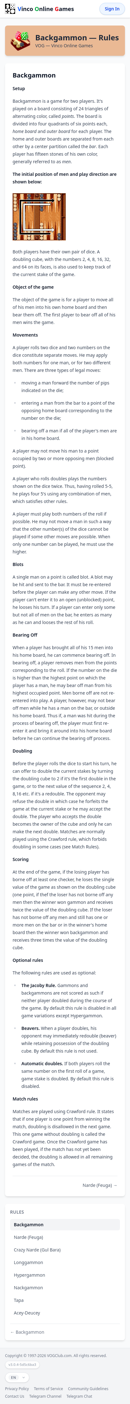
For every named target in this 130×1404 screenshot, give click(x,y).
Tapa (19, 1300)
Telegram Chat (79, 1396)
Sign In (112, 9)
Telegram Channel (45, 1396)
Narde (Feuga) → (100, 1185)
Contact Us (14, 1396)
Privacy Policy (17, 1388)
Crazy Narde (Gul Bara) (37, 1250)
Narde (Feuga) (28, 1237)
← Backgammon (27, 1332)
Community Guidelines (88, 1388)
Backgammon (28, 1225)
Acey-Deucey (27, 1313)
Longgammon (28, 1262)
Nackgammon (28, 1288)
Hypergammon (29, 1275)
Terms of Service (48, 1388)
